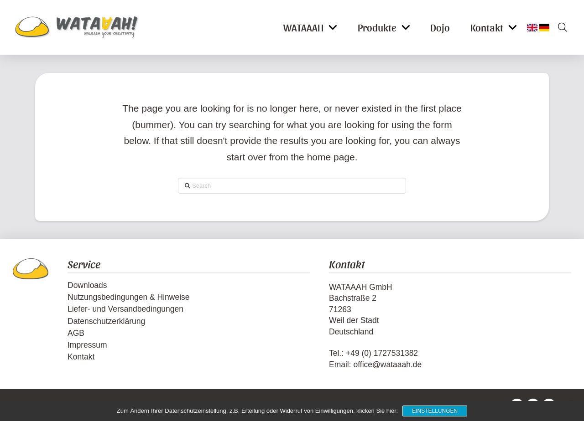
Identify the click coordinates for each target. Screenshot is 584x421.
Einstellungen (435, 411)
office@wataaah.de (387, 364)
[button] (559, 27)
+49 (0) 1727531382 (382, 353)
